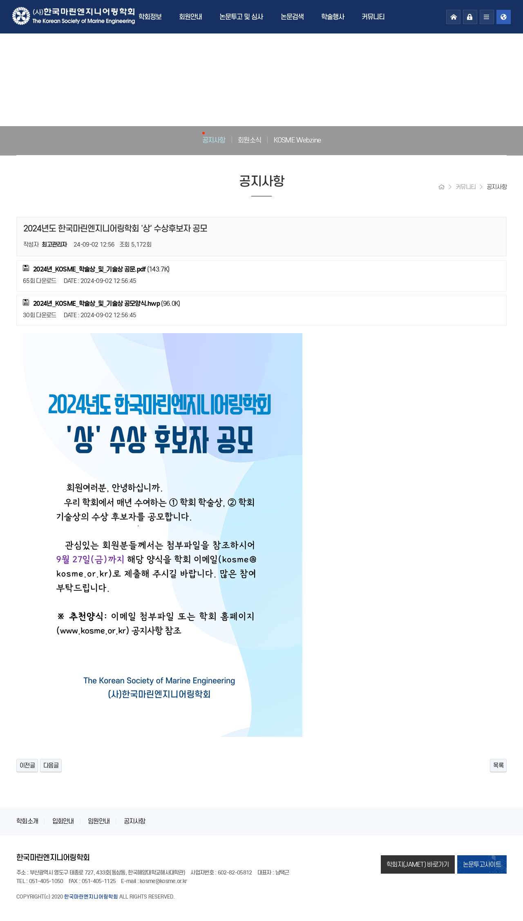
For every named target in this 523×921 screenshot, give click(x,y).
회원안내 (190, 16)
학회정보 (150, 16)
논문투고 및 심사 (241, 16)
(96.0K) (101, 303)
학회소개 (27, 821)
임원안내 (99, 821)
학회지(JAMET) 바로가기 (418, 864)
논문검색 (292, 16)
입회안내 (63, 821)
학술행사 (332, 16)
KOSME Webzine (297, 140)
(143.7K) (96, 269)
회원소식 (249, 140)
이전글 (27, 765)
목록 (498, 765)
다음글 (50, 765)
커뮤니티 (373, 16)
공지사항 (214, 140)
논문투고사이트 (482, 864)
